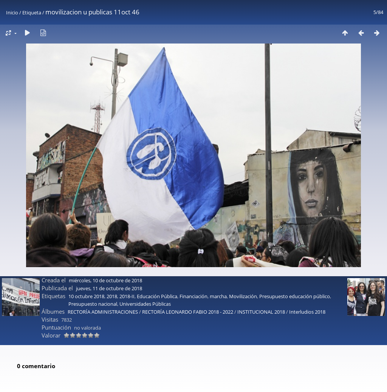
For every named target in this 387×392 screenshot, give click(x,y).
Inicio (12, 12)
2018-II (127, 272)
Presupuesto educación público (294, 272)
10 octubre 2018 (86, 272)
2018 (112, 272)
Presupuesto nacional (92, 280)
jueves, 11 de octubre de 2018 (109, 264)
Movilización (243, 272)
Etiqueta (31, 12)
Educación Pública (157, 272)
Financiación (193, 272)
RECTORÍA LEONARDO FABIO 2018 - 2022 (187, 288)
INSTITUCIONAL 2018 (261, 288)
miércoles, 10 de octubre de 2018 (105, 256)
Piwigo (212, 383)
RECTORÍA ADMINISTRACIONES (103, 288)
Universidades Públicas (145, 280)
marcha (218, 272)
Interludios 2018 (307, 288)
